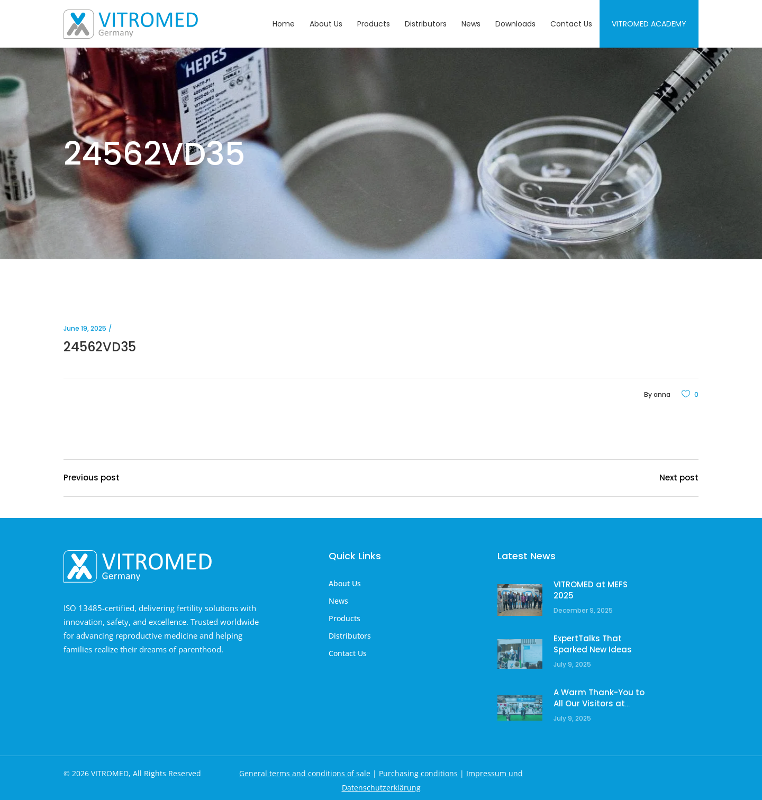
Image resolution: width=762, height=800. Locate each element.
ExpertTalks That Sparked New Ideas (593, 644)
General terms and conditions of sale (304, 773)
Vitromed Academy (649, 24)
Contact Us (348, 653)
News (338, 601)
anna (662, 394)
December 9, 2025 (583, 610)
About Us (345, 583)
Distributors (350, 636)
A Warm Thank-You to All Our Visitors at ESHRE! (599, 704)
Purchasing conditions (418, 773)
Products (344, 618)
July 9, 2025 (572, 664)
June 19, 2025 (85, 328)
